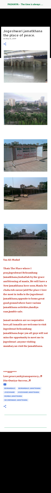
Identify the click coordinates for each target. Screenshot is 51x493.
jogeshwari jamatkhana (28, 392)
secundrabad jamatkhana (15, 400)
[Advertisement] (25, 461)
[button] (5, 44)
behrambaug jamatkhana (29, 388)
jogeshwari (9, 392)
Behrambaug (9, 388)
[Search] (47, 4)
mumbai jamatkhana (13, 396)
